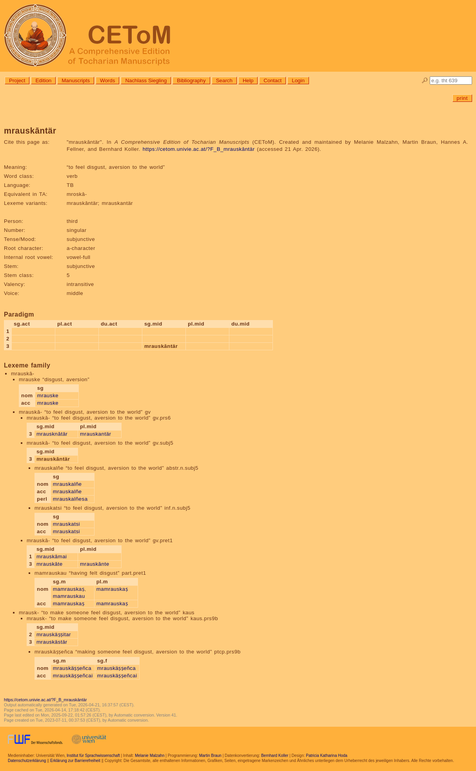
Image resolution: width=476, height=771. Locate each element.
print (462, 98)
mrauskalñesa (70, 499)
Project (17, 80)
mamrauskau (69, 596)
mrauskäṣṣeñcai (73, 676)
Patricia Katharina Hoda (326, 755)
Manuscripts (76, 80)
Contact (272, 80)
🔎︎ (424, 80)
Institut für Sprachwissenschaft (93, 755)
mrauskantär (95, 434)
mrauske (48, 395)
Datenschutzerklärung (27, 760)
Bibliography (191, 80)
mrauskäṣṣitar (53, 634)
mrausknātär (52, 434)
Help (248, 80)
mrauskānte (94, 564)
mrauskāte (49, 564)
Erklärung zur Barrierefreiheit (75, 760)
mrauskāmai (51, 556)
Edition (43, 80)
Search (224, 80)
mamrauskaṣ (69, 589)
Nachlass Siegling (146, 80)
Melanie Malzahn (150, 755)
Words (107, 80)
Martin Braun (210, 755)
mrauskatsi (66, 524)
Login (298, 80)
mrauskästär (51, 642)
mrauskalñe (67, 484)
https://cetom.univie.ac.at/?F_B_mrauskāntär (199, 149)
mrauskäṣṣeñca (72, 668)
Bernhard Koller (274, 755)
